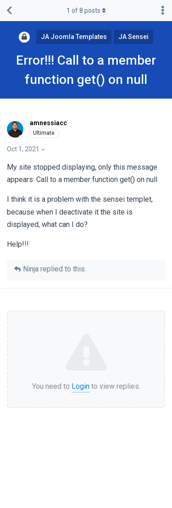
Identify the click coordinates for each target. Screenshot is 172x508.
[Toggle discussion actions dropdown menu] (163, 10)
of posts (86, 10)
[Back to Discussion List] (9, 10)
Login (80, 386)
